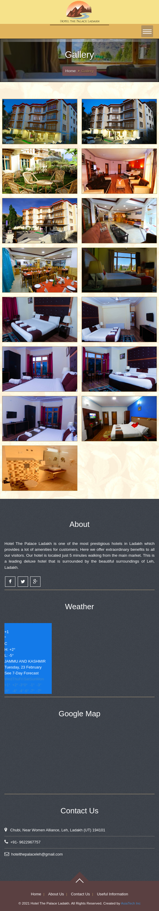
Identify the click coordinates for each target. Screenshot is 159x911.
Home (70, 71)
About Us (56, 894)
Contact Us (80, 894)
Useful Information (112, 894)
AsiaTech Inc (130, 903)
